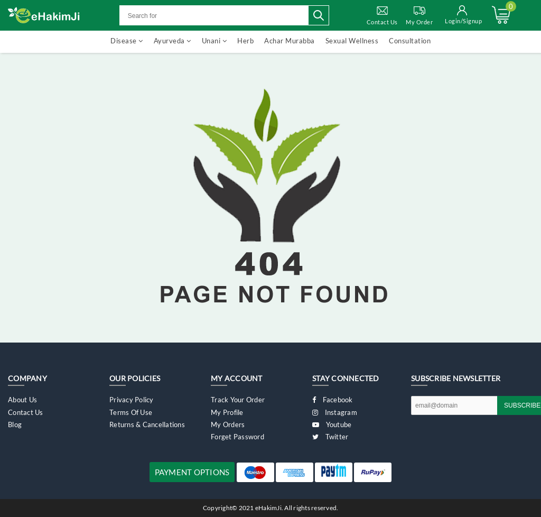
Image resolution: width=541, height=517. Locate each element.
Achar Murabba (289, 40)
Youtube (331, 424)
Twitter (330, 436)
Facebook (332, 399)
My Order (419, 14)
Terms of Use (130, 412)
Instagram (334, 412)
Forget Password (237, 436)
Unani (214, 40)
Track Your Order (238, 399)
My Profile (227, 412)
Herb (245, 40)
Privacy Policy (131, 399)
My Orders (228, 424)
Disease (126, 40)
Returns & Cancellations (147, 424)
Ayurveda (172, 40)
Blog (15, 424)
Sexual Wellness (352, 40)
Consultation (410, 40)
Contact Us (382, 14)
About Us (22, 399)
